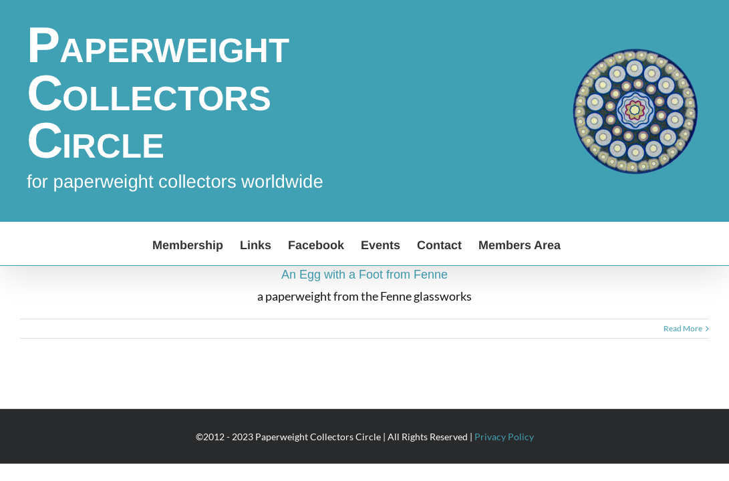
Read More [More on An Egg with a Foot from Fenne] (683, 328)
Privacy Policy (504, 436)
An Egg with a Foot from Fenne (364, 274)
